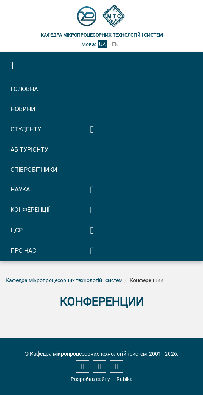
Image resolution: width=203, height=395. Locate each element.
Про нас (23, 250)
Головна (24, 89)
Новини (23, 109)
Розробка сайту (90, 379)
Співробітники (34, 169)
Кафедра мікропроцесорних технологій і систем (64, 280)
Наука (20, 189)
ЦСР (17, 230)
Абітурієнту (29, 149)
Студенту (26, 129)
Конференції (30, 209)
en (115, 44)
